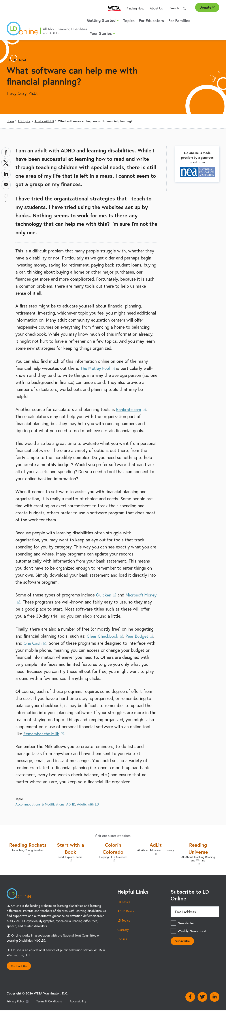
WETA (114, 8)
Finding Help (135, 8)
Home (11, 121)
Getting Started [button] (103, 20)
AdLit (155, 848)
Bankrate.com (131, 409)
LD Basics (124, 902)
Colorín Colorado (113, 851)
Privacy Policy (18, 1002)
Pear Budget (141, 636)
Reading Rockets (28, 851)
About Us (156, 8)
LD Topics (25, 121)
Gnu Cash (35, 643)
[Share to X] (6, 163)
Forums (122, 939)
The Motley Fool (99, 368)
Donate (207, 7)
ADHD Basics (126, 911)
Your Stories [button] (102, 33)
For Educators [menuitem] (151, 20)
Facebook (190, 997)
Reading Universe (198, 853)
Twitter (202, 997)
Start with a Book (70, 851)
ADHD (73, 804)
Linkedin (214, 997)
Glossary (123, 930)
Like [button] (6, 195)
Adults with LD (45, 121)
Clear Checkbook (105, 636)
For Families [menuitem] (179, 20)
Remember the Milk (44, 733)
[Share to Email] (6, 184)
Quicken (106, 595)
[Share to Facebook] (6, 152)
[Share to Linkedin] (6, 173)
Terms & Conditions (50, 1002)
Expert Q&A (17, 59)
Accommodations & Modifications (41, 804)
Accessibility (80, 1002)
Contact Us (19, 966)
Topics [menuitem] (129, 20)
